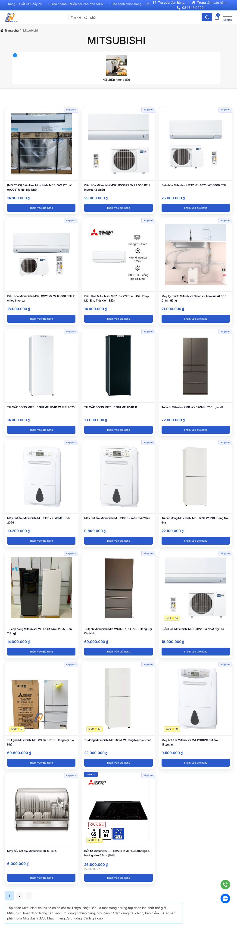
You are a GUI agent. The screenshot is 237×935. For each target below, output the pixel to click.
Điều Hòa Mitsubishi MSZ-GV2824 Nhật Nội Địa (193, 629)
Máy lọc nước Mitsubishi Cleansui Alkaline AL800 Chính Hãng (194, 298)
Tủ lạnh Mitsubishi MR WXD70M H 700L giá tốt (192, 407)
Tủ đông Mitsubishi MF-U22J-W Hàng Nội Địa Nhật (117, 740)
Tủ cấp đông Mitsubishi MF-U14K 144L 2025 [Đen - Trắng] (40, 631)
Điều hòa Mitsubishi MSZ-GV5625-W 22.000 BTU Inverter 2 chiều (117, 187)
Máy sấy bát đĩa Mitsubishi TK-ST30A (32, 851)
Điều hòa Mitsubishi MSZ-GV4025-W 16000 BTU (194, 185)
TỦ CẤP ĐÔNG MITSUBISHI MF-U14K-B (110, 407)
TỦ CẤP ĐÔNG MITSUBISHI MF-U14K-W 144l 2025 (41, 407)
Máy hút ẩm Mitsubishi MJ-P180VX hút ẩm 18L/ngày (190, 742)
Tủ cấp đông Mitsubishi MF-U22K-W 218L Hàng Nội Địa (195, 520)
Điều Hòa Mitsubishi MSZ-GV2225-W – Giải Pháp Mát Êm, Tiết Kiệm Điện (116, 298)
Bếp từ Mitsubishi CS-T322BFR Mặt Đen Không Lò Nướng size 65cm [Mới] (117, 853)
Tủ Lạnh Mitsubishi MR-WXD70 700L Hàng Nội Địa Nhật (40, 742)
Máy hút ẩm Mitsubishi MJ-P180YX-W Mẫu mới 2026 (38, 520)
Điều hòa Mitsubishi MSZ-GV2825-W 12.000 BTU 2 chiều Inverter (41, 298)
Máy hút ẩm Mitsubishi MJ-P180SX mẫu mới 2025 (117, 518)
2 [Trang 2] (21, 896)
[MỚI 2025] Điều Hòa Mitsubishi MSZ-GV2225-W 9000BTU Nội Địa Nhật (39, 187)
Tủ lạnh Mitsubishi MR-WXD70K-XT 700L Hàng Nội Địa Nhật (118, 631)
